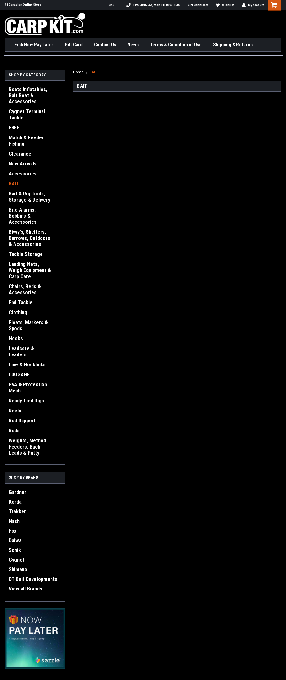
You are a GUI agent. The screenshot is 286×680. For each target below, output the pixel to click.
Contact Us (105, 45)
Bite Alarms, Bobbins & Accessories (23, 216)
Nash (14, 521)
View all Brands (25, 589)
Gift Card (74, 45)
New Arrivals (23, 164)
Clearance (20, 154)
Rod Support (22, 421)
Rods (14, 431)
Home (78, 72)
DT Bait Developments (33, 579)
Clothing (18, 312)
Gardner (17, 492)
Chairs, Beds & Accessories (25, 289)
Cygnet (16, 560)
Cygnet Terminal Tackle (27, 115)
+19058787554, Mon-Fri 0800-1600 (153, 5)
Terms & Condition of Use (176, 45)
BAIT (14, 184)
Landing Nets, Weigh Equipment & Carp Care (30, 270)
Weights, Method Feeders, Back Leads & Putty (27, 447)
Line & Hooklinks (27, 365)
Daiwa (15, 540)
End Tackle (20, 302)
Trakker (17, 511)
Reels (15, 411)
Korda (15, 502)
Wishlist (225, 5)
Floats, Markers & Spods (28, 325)
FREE (14, 128)
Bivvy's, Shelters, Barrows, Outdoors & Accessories (29, 238)
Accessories (23, 174)
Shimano (18, 569)
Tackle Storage (26, 254)
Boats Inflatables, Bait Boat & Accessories (28, 95)
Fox (12, 531)
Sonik (15, 550)
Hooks (16, 338)
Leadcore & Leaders (21, 351)
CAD (114, 5)
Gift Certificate (198, 5)
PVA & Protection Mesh (28, 388)
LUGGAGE (19, 375)
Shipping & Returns (233, 45)
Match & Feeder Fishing (26, 141)
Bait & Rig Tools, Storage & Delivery (29, 197)
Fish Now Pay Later (33, 45)
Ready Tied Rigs (26, 401)
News (133, 45)
